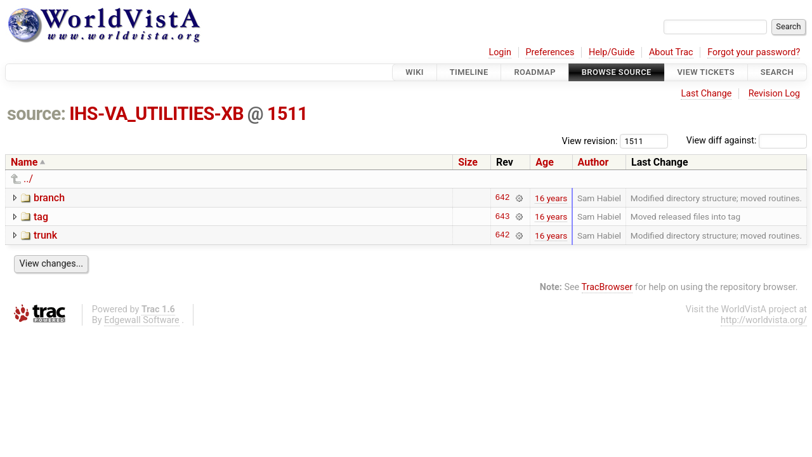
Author (593, 162)
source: (36, 113)
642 (502, 198)
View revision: (590, 140)
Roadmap (535, 72)
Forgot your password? (753, 52)
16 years (551, 198)
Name (24, 162)
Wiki (414, 72)
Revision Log (775, 93)
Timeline (469, 72)
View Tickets (706, 72)
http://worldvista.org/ (764, 320)
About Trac (671, 52)
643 (502, 216)
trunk (45, 235)
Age (544, 162)
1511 (287, 113)
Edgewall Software (142, 320)
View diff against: (746, 140)
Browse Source (617, 72)
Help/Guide (611, 52)
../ (28, 179)
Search (777, 72)
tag (41, 217)
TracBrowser (607, 287)
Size (468, 162)
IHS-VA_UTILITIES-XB (156, 113)
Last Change (706, 93)
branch (49, 198)
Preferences (549, 52)
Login (499, 52)
